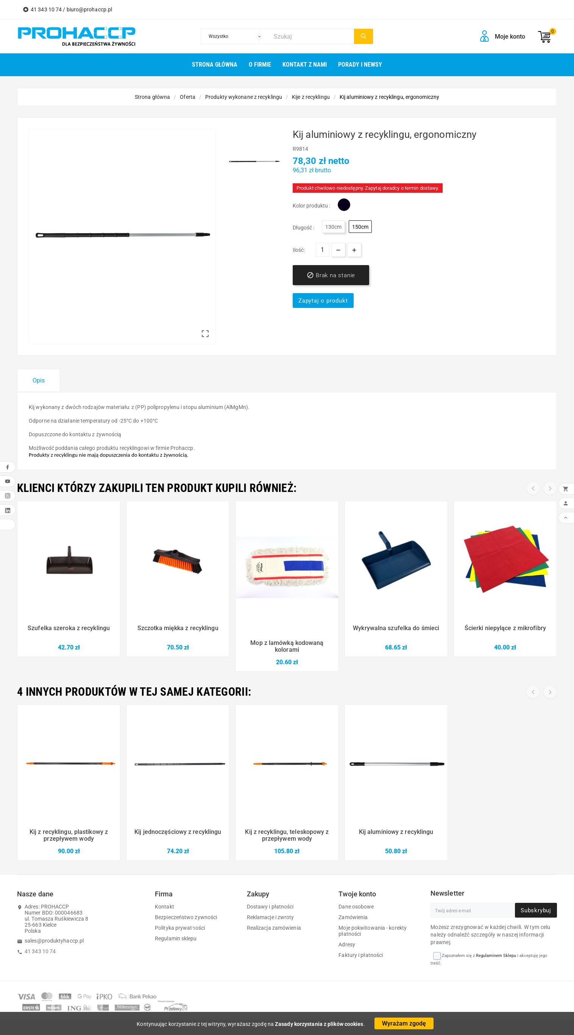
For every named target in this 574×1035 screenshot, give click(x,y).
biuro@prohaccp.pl (89, 9)
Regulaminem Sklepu (496, 955)
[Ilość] (322, 250)
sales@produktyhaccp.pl (54, 941)
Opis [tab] (39, 380)
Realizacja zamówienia (274, 928)
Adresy (346, 944)
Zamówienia (353, 917)
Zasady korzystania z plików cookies (319, 1024)
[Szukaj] (312, 36)
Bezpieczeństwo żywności (186, 917)
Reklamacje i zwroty (270, 917)
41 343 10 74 (40, 951)
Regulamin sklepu (176, 938)
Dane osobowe (356, 907)
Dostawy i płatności (270, 907)
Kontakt (164, 907)
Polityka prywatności (180, 928)
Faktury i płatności (360, 955)
